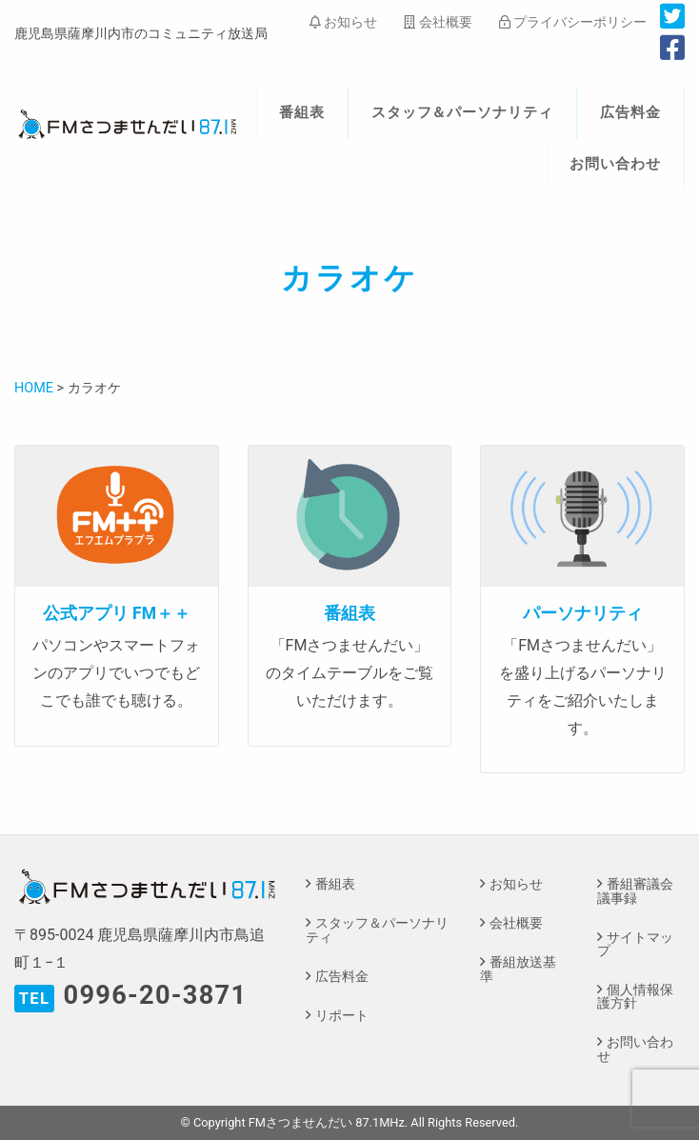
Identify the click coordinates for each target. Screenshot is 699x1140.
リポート (342, 1016)
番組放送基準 (518, 969)
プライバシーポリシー (573, 22)
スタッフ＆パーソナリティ (462, 112)
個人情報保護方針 (635, 996)
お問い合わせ (615, 163)
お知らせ (343, 22)
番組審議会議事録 (635, 891)
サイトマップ (635, 944)
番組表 (302, 112)
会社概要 (437, 22)
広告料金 (630, 112)
